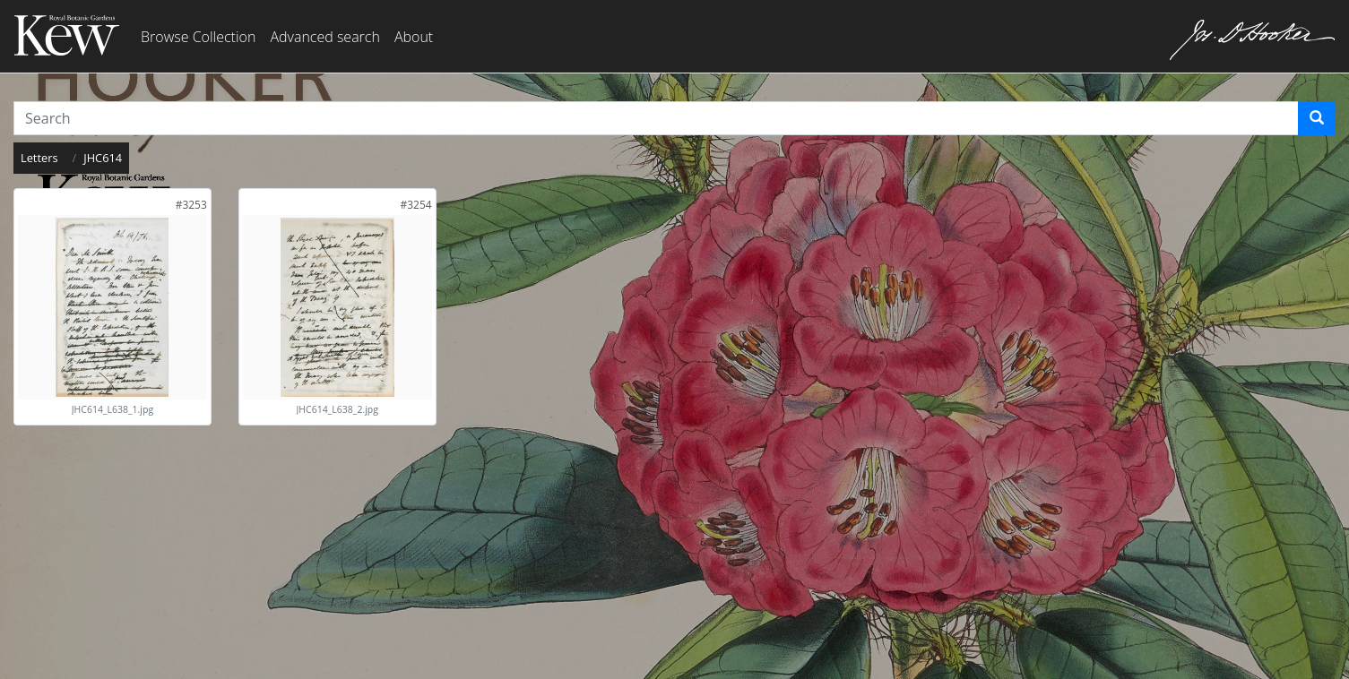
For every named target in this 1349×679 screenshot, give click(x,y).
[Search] (1317, 118)
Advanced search (324, 37)
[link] (191, 204)
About (413, 37)
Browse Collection (198, 37)
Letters (39, 158)
